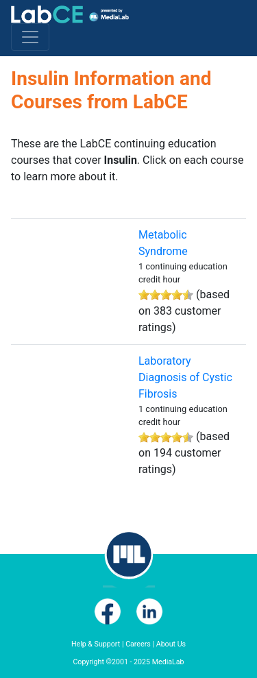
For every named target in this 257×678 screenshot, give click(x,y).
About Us (171, 644)
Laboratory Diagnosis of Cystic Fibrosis (185, 377)
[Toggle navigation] (30, 37)
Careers (138, 644)
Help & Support (95, 644)
